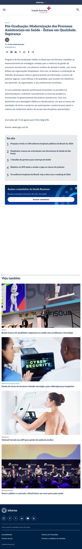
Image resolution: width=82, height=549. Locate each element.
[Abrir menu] (4, 9)
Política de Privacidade (49, 535)
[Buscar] (77, 9)
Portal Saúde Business (16, 44)
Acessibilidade (7, 535)
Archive (7, 23)
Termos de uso (7, 538)
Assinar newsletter (41, 199)
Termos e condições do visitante (53, 538)
